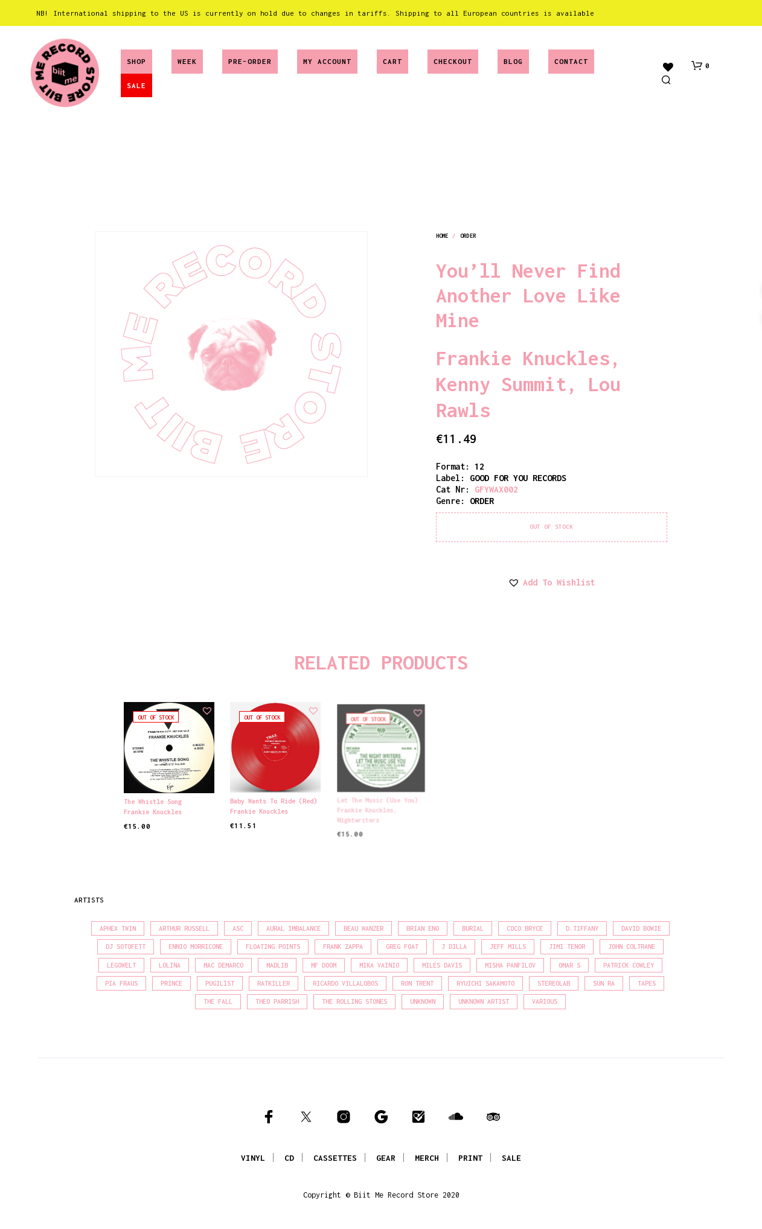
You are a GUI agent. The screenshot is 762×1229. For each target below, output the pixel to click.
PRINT (470, 1158)
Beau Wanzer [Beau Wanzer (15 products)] (363, 928)
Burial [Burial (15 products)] (473, 928)
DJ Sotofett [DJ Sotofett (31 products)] (126, 946)
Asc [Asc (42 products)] (237, 928)
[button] (700, 66)
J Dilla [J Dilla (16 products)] (454, 946)
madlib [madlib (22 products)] (277, 965)
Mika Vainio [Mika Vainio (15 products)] (379, 965)
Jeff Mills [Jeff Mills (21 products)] (508, 946)
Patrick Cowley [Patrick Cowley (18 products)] (628, 965)
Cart (392, 61)
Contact (571, 61)
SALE (136, 85)
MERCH (427, 1158)
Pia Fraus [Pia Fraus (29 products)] (121, 983)
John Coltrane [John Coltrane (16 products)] (631, 946)
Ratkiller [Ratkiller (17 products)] (273, 983)
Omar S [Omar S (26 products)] (569, 965)
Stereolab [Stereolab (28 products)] (553, 983)
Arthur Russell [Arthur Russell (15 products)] (184, 928)
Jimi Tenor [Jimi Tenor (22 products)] (567, 946)
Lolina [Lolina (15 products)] (170, 965)
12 (479, 466)
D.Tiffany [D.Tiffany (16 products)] (582, 928)
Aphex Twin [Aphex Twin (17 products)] (118, 928)
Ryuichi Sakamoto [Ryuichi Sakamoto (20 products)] (485, 983)
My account (327, 61)
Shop (136, 61)
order (468, 235)
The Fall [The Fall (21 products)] (217, 1001)
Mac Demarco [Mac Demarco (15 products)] (223, 965)
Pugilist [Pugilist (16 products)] (219, 983)
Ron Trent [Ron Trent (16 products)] (417, 983)
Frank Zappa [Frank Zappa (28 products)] (343, 946)
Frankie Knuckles (523, 357)
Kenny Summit (501, 383)
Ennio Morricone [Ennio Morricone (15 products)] (195, 946)
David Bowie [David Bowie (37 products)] (641, 928)
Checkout (453, 61)
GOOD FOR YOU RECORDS (518, 478)
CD (289, 1158)
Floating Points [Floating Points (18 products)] (273, 946)
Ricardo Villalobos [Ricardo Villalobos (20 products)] (345, 983)
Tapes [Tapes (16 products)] (647, 983)
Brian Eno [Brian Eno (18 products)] (422, 928)
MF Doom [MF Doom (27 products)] (323, 965)
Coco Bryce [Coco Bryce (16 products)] (525, 928)
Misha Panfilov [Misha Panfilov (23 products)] (510, 965)
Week (187, 61)
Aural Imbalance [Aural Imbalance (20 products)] (293, 928)
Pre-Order (250, 61)
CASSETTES (335, 1158)
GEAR (385, 1158)
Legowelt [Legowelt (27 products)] (121, 965)
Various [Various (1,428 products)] (544, 1001)
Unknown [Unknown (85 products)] (422, 1001)
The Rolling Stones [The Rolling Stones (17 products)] (354, 1001)
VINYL (253, 1158)
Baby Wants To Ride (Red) (273, 799)
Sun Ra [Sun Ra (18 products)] (604, 983)
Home (442, 235)
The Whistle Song (153, 801)
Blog (513, 61)
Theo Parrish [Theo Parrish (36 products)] (277, 1001)
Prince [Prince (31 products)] (171, 983)
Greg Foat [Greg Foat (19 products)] (402, 946)
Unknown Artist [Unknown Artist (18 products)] (483, 1001)
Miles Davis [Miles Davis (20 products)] (442, 965)
